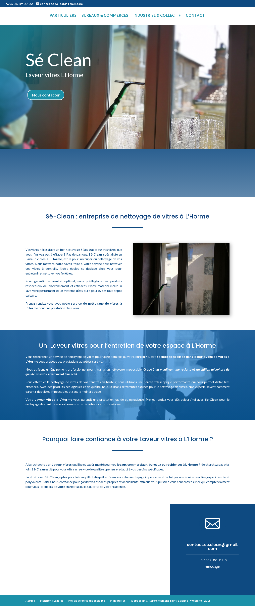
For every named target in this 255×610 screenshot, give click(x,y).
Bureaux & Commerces (104, 16)
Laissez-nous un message (212, 563)
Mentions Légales (51, 600)
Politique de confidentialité (86, 600)
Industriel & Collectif (157, 16)
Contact (195, 16)
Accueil (30, 600)
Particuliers (63, 16)
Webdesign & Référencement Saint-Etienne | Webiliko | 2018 (170, 600)
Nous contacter (46, 94)
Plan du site (118, 600)
